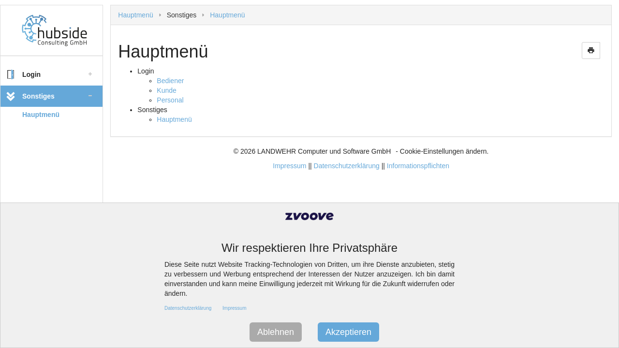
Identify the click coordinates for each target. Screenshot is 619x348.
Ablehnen (275, 332)
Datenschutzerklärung (347, 166)
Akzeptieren (348, 332)
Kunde (166, 90)
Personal (170, 100)
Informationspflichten (418, 166)
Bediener (170, 81)
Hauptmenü (40, 114)
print (591, 50)
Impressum (289, 166)
